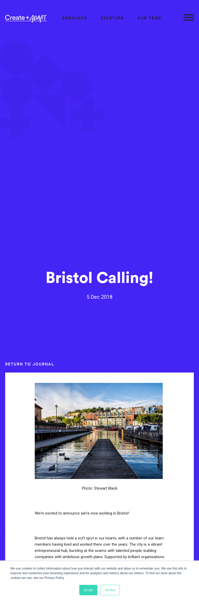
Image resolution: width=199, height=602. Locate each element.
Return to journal (29, 364)
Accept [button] (88, 590)
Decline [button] (110, 590)
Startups (112, 18)
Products (74, 18)
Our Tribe (149, 18)
